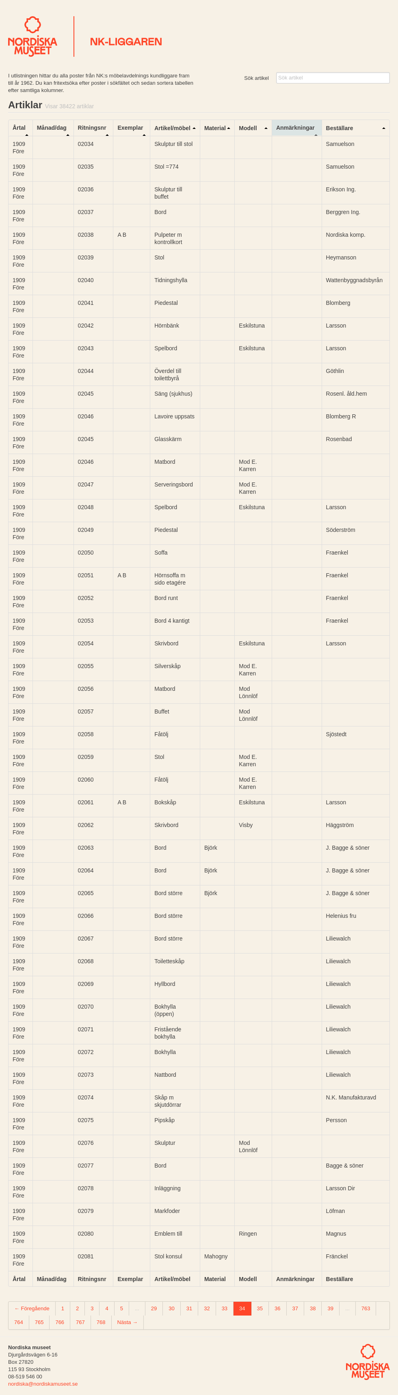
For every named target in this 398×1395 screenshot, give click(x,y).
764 (18, 1322)
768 (101, 1322)
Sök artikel (256, 78)
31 (189, 1308)
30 (171, 1308)
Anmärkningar (295, 127)
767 (80, 1322)
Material (215, 128)
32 (207, 1308)
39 (330, 1308)
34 (242, 1308)
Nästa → (127, 1322)
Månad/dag (52, 127)
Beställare (339, 128)
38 (313, 1308)
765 (39, 1322)
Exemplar (130, 127)
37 (295, 1308)
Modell (248, 128)
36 (277, 1308)
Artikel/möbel (172, 128)
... (137, 1308)
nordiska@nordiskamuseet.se (43, 1384)
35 (260, 1308)
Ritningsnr (92, 127)
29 (154, 1308)
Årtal (19, 127)
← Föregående (32, 1308)
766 (59, 1322)
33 (224, 1308)
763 (365, 1308)
